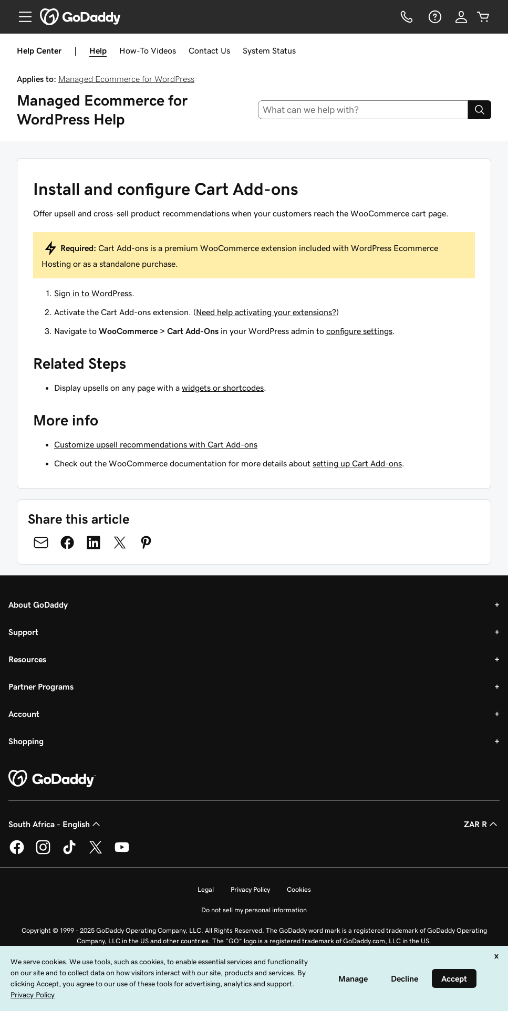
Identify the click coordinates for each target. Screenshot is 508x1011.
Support (23, 632)
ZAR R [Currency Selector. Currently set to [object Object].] (482, 824)
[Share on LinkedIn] (93, 542)
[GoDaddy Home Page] (52, 779)
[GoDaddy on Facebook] (16, 852)
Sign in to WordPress (93, 293)
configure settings (359, 331)
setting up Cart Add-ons (357, 463)
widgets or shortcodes (223, 387)
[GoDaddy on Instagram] (43, 852)
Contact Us (209, 50)
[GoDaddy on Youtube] (121, 852)
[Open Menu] (21, 17)
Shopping (26, 741)
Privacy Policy (250, 889)
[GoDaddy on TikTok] (69, 852)
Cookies (299, 889)
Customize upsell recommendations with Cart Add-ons (155, 444)
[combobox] (363, 109)
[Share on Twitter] (120, 542)
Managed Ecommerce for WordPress (126, 79)
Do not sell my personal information (254, 909)
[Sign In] (461, 17)
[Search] (479, 109)
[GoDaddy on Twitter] (95, 852)
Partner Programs (41, 686)
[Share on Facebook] (67, 542)
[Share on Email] (41, 542)
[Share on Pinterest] (146, 542)
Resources (27, 659)
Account (23, 714)
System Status (269, 50)
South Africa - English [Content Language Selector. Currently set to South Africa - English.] (55, 824)
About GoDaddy (38, 604)
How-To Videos (147, 50)
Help (98, 50)
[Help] (434, 17)
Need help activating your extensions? (266, 312)
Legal (206, 889)
